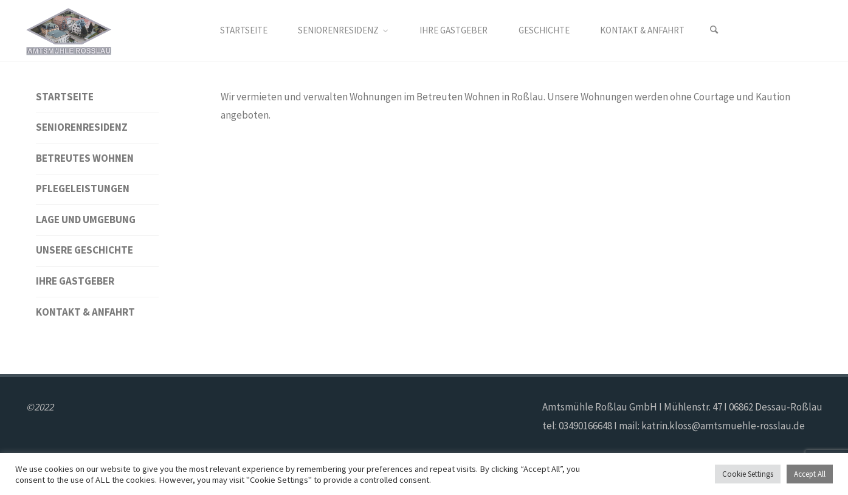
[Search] (714, 30)
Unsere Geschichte (84, 250)
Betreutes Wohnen (85, 158)
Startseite (65, 96)
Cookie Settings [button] (747, 474)
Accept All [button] (810, 474)
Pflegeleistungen (82, 188)
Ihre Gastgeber (75, 281)
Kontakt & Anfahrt (85, 312)
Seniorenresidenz (82, 127)
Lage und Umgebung (86, 219)
